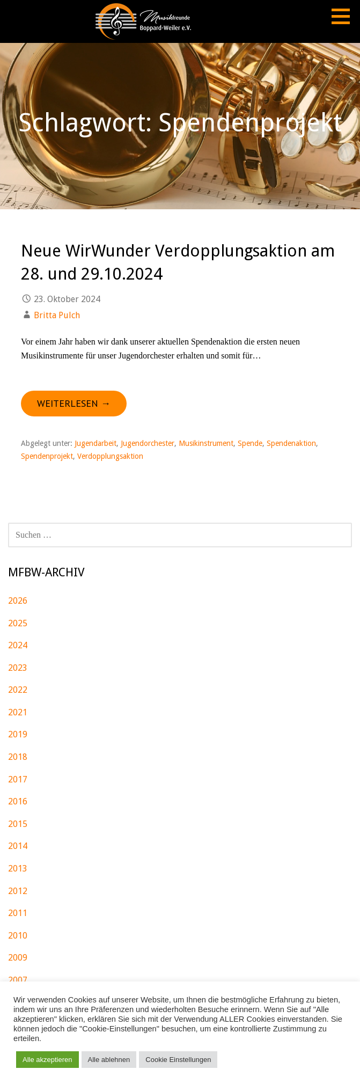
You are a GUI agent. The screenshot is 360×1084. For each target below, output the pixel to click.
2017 (17, 779)
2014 (17, 846)
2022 (17, 690)
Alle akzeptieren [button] (47, 1060)
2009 (17, 958)
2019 (17, 734)
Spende (250, 443)
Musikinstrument (206, 443)
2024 (17, 645)
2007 (17, 980)
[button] (344, 16)
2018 (17, 757)
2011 (17, 913)
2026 (17, 601)
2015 (17, 824)
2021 (17, 712)
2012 (17, 891)
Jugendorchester (147, 443)
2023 (17, 668)
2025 (17, 623)
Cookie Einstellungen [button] (178, 1060)
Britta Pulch (57, 315)
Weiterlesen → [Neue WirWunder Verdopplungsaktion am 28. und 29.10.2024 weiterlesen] (74, 403)
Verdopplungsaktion (110, 456)
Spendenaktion (291, 443)
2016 (17, 801)
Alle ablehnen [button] (109, 1060)
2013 (17, 868)
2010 (17, 936)
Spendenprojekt (47, 456)
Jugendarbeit (95, 443)
